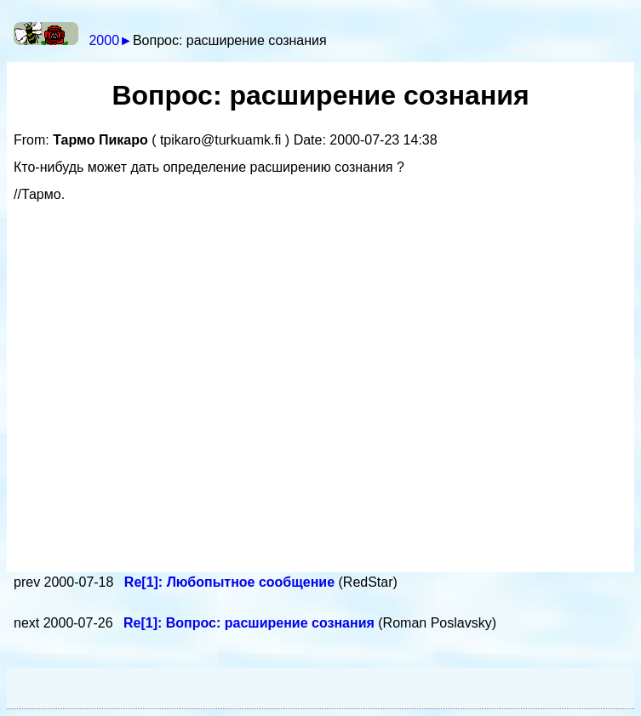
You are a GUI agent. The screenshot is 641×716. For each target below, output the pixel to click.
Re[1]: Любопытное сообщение (231, 582)
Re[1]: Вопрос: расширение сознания (250, 623)
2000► (110, 40)
